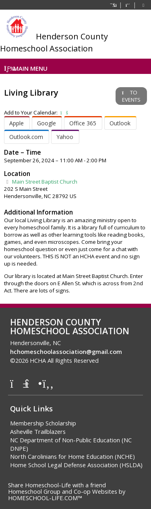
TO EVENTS (131, 96)
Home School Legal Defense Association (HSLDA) (76, 465)
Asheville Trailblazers (38, 431)
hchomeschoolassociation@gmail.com (66, 352)
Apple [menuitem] (16, 123)
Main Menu (26, 68)
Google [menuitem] (46, 123)
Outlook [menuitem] (120, 123)
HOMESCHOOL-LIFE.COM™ (45, 498)
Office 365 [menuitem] (82, 123)
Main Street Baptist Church (40, 181)
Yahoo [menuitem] (64, 137)
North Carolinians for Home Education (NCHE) (72, 456)
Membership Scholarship (43, 423)
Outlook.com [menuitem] (26, 137)
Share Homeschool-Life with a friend (57, 485)
